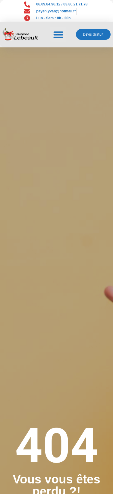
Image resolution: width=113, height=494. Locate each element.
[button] (58, 35)
